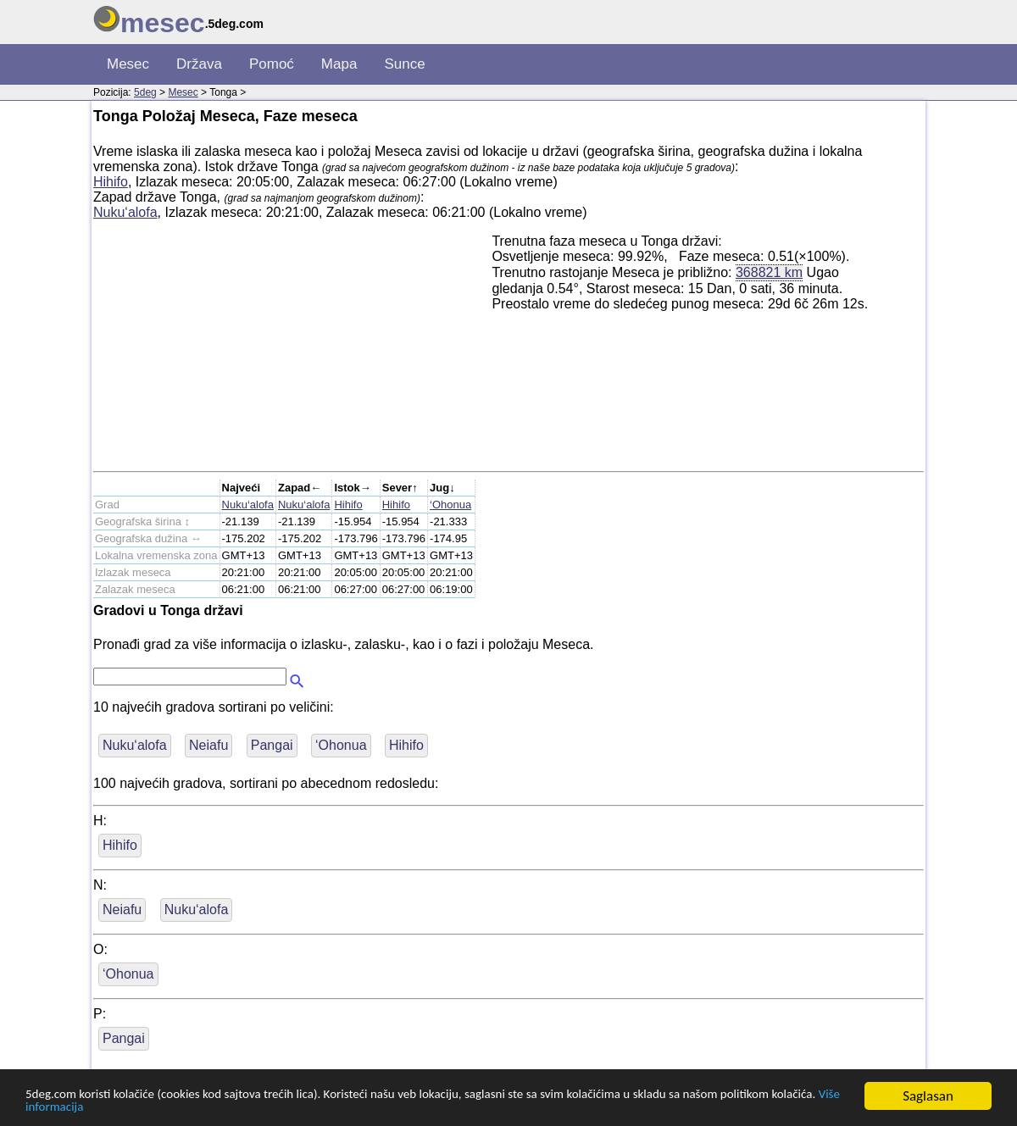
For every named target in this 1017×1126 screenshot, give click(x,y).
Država (199, 64)
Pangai (272, 745)
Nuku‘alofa (125, 212)
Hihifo (110, 182)
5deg (145, 92)
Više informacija (183, 1107)
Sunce (404, 64)
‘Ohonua (450, 504)
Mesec (128, 64)
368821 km (769, 272)
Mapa (339, 64)
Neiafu (208, 745)
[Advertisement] (292, 352)
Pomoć (271, 64)
